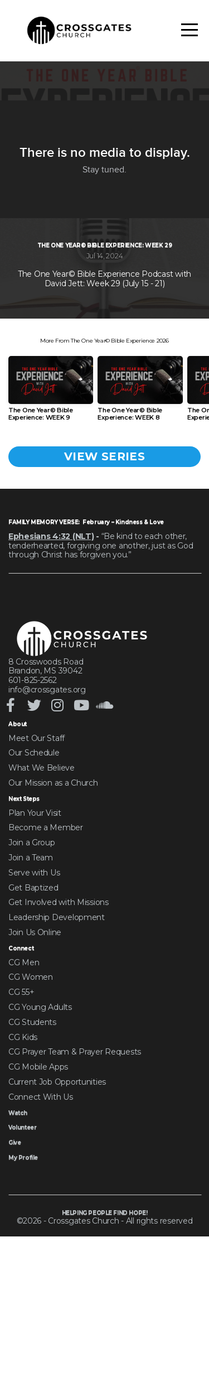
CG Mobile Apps (38, 1204)
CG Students (32, 1159)
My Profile (27, 1293)
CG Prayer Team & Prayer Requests (74, 1189)
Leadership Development (56, 1053)
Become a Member (45, 963)
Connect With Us (40, 1234)
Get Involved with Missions (58, 1038)
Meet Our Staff (36, 872)
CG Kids (22, 1174)
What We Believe (41, 902)
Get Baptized (33, 1023)
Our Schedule (34, 887)
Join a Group (31, 978)
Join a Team (30, 993)
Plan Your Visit (34, 948)
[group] (50, 491)
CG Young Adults (40, 1144)
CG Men (23, 1099)
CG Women (30, 1114)
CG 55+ (21, 1129)
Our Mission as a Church (53, 916)
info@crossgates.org (47, 821)
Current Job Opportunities (57, 1219)
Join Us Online (34, 1067)
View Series (104, 554)
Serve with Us (34, 1008)
